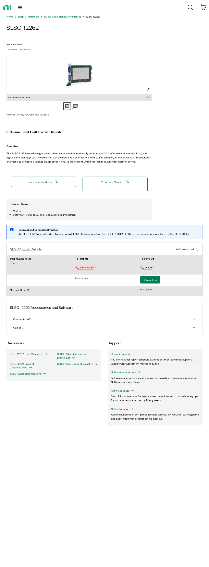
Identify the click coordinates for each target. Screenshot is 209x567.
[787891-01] (67, 106)
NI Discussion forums (126, 372)
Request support (123, 354)
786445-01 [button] (25, 49)
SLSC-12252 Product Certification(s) (22, 365)
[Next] (98, 106)
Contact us (81, 278)
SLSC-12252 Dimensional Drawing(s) (72, 355)
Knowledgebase (122, 390)
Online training (122, 409)
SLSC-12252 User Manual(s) (28, 354)
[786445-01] (75, 106)
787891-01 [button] (12, 49)
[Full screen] (148, 90)
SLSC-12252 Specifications (28, 373)
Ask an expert (185, 249)
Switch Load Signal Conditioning (62, 16)
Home (10, 16)
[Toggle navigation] (27, 7)
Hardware (33, 16)
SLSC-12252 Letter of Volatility (77, 364)
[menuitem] (190, 8)
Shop (21, 16)
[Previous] (60, 106)
